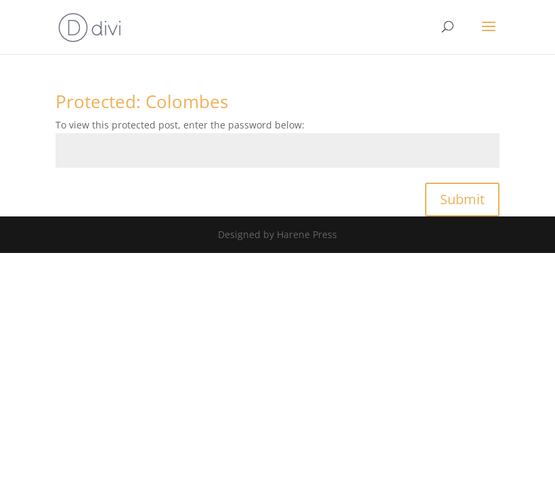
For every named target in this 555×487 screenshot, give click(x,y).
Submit (462, 199)
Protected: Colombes (142, 101)
